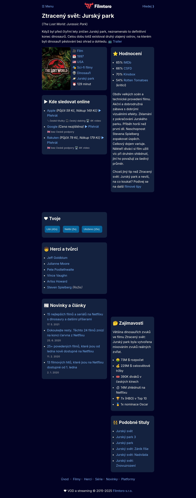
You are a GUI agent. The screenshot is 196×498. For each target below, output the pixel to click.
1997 (80, 56)
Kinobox (129, 74)
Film (80, 51)
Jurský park (85, 78)
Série (99, 479)
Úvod (65, 479)
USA (80, 62)
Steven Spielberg (59, 287)
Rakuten (53, 138)
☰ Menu (47, 6)
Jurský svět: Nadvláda (132, 455)
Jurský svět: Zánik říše (132, 449)
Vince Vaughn (57, 275)
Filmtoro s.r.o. (123, 491)
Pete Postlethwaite (60, 269)
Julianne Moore (58, 264)
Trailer (117, 41)
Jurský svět (124, 431)
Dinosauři (84, 73)
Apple (51, 110)
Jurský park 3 (126, 437)
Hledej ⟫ (148, 6)
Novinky (112, 479)
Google (52, 126)
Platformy (128, 479)
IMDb (127, 62)
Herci (88, 479)
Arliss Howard (57, 281)
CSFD (128, 68)
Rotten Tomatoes (136, 80)
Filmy (77, 479)
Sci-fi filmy (85, 67)
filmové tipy (133, 186)
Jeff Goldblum (57, 258)
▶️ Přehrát (92, 126)
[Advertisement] (73, 183)
